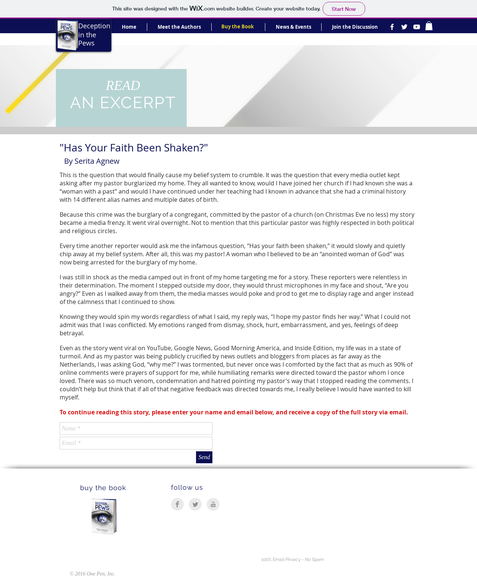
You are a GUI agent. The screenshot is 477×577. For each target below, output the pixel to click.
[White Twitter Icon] (404, 27)
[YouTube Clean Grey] (213, 504)
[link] (429, 25)
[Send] (204, 457)
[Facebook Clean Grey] (177, 504)
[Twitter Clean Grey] (195, 504)
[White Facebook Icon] (392, 27)
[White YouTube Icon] (417, 27)
